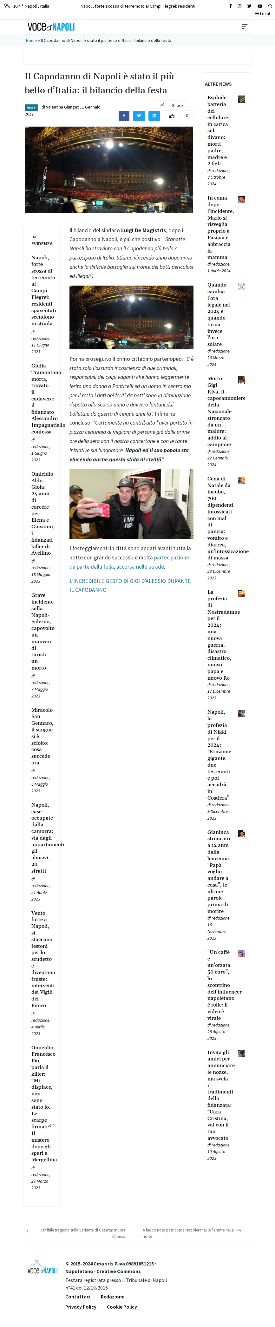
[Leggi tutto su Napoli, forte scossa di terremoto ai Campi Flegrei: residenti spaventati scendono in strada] (42, 290)
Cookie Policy (122, 1307)
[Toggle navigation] (245, 27)
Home (31, 40)
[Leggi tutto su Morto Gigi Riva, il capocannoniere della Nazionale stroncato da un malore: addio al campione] (219, 411)
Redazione (112, 1296)
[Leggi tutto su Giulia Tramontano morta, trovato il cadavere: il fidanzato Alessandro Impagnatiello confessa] (42, 399)
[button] (270, 6)
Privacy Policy (80, 1307)
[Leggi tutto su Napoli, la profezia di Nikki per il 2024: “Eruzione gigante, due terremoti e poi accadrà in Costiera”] (219, 755)
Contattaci (77, 1296)
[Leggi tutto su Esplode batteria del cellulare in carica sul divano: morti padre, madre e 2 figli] (219, 131)
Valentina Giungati (63, 107)
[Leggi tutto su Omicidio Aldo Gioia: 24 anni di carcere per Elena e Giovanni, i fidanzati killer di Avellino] (42, 514)
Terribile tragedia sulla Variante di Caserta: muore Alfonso (83, 1233)
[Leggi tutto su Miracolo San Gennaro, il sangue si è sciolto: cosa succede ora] (42, 736)
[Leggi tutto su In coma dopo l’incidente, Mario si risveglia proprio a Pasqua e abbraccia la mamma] (219, 228)
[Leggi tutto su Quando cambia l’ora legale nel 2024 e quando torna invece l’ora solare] (219, 315)
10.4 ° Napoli (26, 6)
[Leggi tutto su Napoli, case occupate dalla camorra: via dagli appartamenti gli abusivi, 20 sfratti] (42, 838)
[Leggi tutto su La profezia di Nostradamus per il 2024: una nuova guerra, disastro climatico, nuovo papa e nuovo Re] (219, 635)
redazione (40, 338)
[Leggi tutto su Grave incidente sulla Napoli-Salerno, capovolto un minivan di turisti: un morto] (42, 631)
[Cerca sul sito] (230, 6)
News (31, 107)
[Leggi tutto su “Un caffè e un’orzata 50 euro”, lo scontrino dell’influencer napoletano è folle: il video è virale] (219, 985)
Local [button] (262, 14)
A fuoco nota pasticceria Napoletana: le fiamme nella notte (188, 1233)
